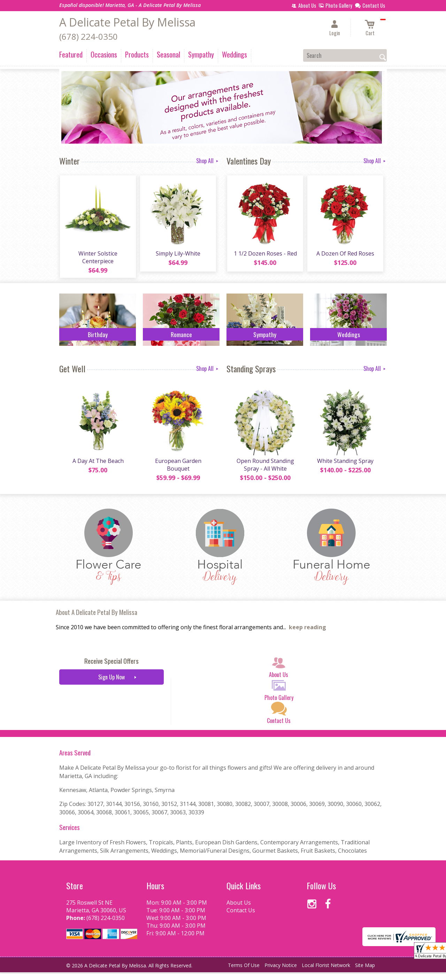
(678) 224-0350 (88, 36)
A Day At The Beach (97, 462)
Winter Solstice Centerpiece (97, 258)
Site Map (365, 967)
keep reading (307, 629)
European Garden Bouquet (178, 466)
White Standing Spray (345, 462)
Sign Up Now (111, 679)
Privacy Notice (280, 967)
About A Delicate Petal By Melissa (96, 613)
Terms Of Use (244, 967)
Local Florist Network (326, 967)
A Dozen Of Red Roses (345, 254)
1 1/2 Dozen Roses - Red (265, 254)
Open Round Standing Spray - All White (265, 466)
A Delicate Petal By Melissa (127, 22)
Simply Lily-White (177, 254)
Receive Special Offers (111, 662)
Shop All (208, 161)
